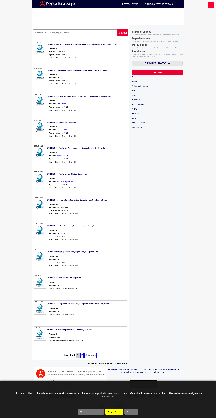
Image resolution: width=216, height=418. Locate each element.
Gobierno (135, 81)
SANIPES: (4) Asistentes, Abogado (61, 122)
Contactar (160, 372)
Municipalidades (138, 104)
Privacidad (113, 369)
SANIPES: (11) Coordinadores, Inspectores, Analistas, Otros (72, 226)
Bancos (135, 77)
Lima (64, 104)
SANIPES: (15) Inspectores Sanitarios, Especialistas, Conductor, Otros (77, 200)
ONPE (134, 109)
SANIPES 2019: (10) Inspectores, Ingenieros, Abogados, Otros (73, 252)
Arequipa (60, 156)
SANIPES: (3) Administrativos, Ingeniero (64, 278)
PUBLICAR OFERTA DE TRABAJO (159, 4)
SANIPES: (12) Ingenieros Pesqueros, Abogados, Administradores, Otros (78, 304)
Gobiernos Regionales (140, 86)
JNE (133, 95)
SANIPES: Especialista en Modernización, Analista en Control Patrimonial (78, 70)
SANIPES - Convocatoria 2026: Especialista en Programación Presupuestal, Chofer (82, 44)
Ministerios (136, 100)
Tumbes (64, 130)
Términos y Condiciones (140, 369)
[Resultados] (138, 51)
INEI (133, 91)
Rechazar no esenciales (90, 412)
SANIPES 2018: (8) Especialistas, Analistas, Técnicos (69, 330)
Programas (136, 113)
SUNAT (135, 118)
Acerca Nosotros (159, 369)
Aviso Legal (124, 369)
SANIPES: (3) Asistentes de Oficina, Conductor (67, 174)
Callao (59, 104)
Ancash (59, 182)
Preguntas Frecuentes (145, 372)
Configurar (131, 412)
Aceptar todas (114, 412)
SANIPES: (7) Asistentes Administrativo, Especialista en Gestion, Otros (77, 148)
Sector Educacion (138, 123)
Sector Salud (137, 127)
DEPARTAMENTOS (130, 4)
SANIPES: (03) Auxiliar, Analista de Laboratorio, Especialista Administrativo (79, 96)
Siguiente (90, 355)
